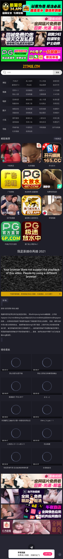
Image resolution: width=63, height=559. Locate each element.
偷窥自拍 (15, 109)
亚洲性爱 (15, 99)
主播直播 (42, 94)
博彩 (4, 82)
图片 (4, 110)
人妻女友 (42, 118)
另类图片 (56, 113)
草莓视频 (42, 127)
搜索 (57, 72)
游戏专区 (56, 81)
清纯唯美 (29, 113)
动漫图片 (56, 109)
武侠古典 (56, 118)
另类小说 (29, 122)
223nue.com (31, 66)
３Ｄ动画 (56, 90)
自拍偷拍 (29, 90)
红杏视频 (15, 131)
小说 (4, 119)
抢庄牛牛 (56, 85)
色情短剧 (29, 131)
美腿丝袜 (15, 113)
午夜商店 (29, 127)
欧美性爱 (56, 99)
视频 (4, 92)
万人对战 (42, 81)
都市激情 (15, 118)
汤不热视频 (56, 127)
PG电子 (15, 81)
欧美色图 (42, 109)
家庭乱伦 (29, 118)
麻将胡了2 (15, 85)
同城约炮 (15, 127)
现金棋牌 (42, 85)
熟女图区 (42, 113)
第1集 (5, 300)
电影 (4, 101)
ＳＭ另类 (56, 94)
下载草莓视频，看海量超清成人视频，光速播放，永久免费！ (35, 294)
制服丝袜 (15, 103)
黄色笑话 (42, 122)
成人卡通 (42, 99)
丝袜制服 (29, 94)
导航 (4, 129)
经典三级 (29, 103)
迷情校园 (15, 122)
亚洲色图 (29, 109)
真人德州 (29, 81)
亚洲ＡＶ (15, 90)
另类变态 (56, 103)
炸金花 (29, 85)
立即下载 (47, 554)
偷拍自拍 (29, 99)
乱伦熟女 (42, 103)
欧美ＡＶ (42, 90)
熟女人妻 (15, 94)
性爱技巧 (56, 122)
